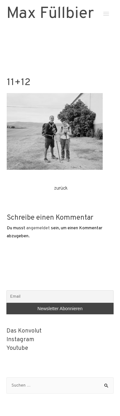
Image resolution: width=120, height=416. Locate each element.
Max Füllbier (50, 14)
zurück (61, 188)
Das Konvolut (24, 331)
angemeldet (38, 228)
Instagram (20, 339)
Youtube (17, 348)
